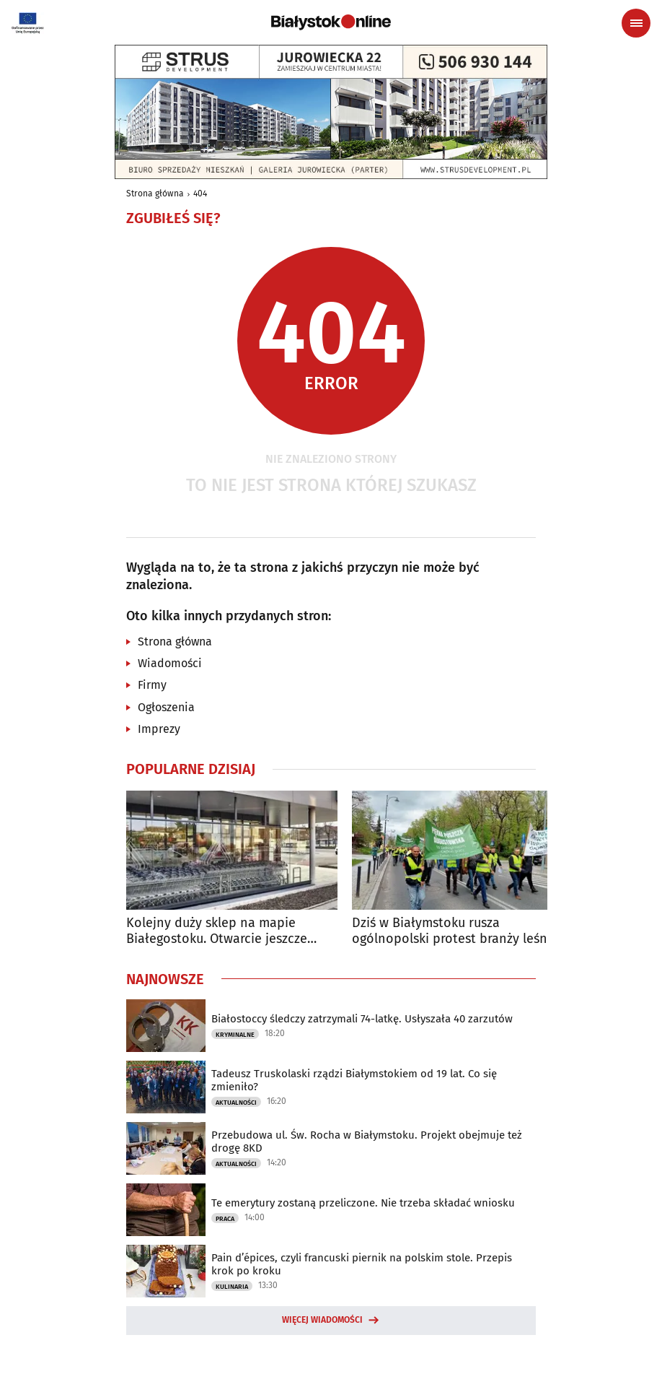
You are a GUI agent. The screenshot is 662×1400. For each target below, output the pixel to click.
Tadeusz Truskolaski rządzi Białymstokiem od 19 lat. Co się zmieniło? (354, 1080)
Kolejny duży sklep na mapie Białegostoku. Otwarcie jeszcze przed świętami (216, 931)
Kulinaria (232, 1286)
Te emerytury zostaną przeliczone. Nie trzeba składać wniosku (363, 1202)
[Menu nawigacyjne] (636, 23)
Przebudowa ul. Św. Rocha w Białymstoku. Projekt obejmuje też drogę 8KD (366, 1142)
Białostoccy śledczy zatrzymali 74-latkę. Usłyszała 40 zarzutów (362, 1018)
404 (200, 193)
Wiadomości (170, 663)
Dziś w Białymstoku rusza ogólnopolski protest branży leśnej (455, 931)
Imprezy (159, 729)
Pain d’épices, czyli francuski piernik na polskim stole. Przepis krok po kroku (361, 1264)
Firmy (152, 685)
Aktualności (236, 1102)
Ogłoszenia (166, 707)
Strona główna (155, 193)
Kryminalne (235, 1034)
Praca (225, 1218)
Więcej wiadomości (322, 1320)
